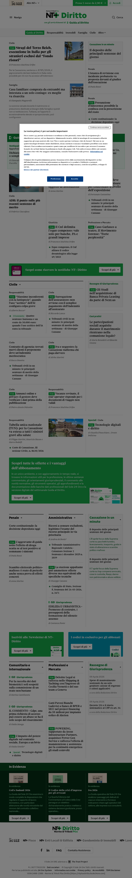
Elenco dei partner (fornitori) (36, 170)
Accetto (74, 179)
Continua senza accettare (99, 127)
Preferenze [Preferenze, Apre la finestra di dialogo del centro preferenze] (56, 179)
